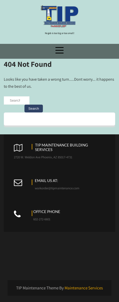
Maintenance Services (84, 288)
